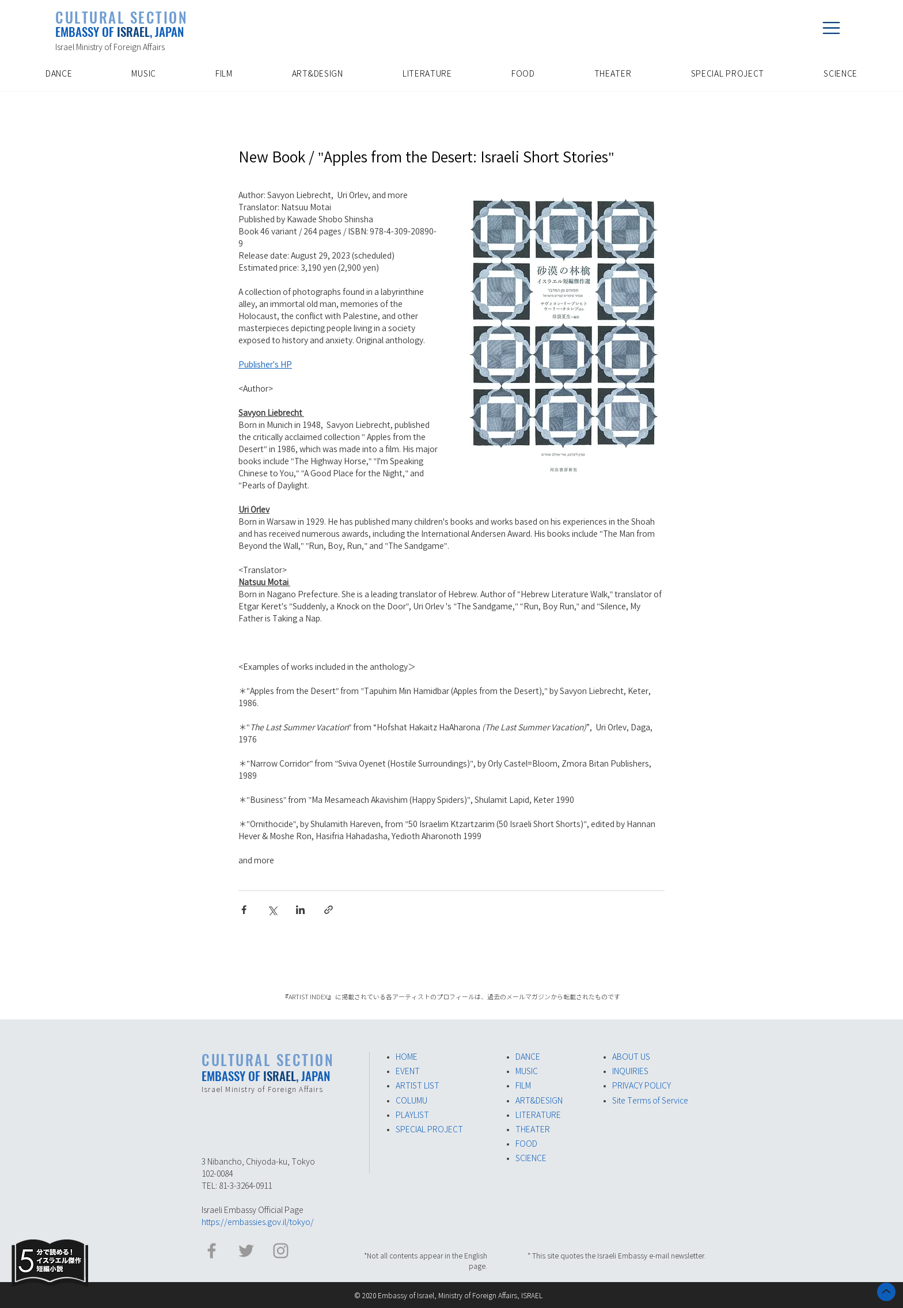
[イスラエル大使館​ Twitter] (246, 1251)
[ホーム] (886, 1292)
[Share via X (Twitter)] (272, 909)
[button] (831, 27)
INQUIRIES (630, 1071)
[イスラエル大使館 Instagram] (281, 1251)
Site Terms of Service (650, 1101)
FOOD (526, 1144)
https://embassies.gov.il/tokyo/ (258, 1222)
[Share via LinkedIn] (300, 909)
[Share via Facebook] (243, 909)
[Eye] (50, 1263)
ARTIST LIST (417, 1086)
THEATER (532, 1129)
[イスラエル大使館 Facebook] (212, 1251)
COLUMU (411, 1101)
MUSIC (526, 1071)
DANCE (527, 1057)
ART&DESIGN (539, 1101)
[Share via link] (328, 909)
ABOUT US (631, 1057)
